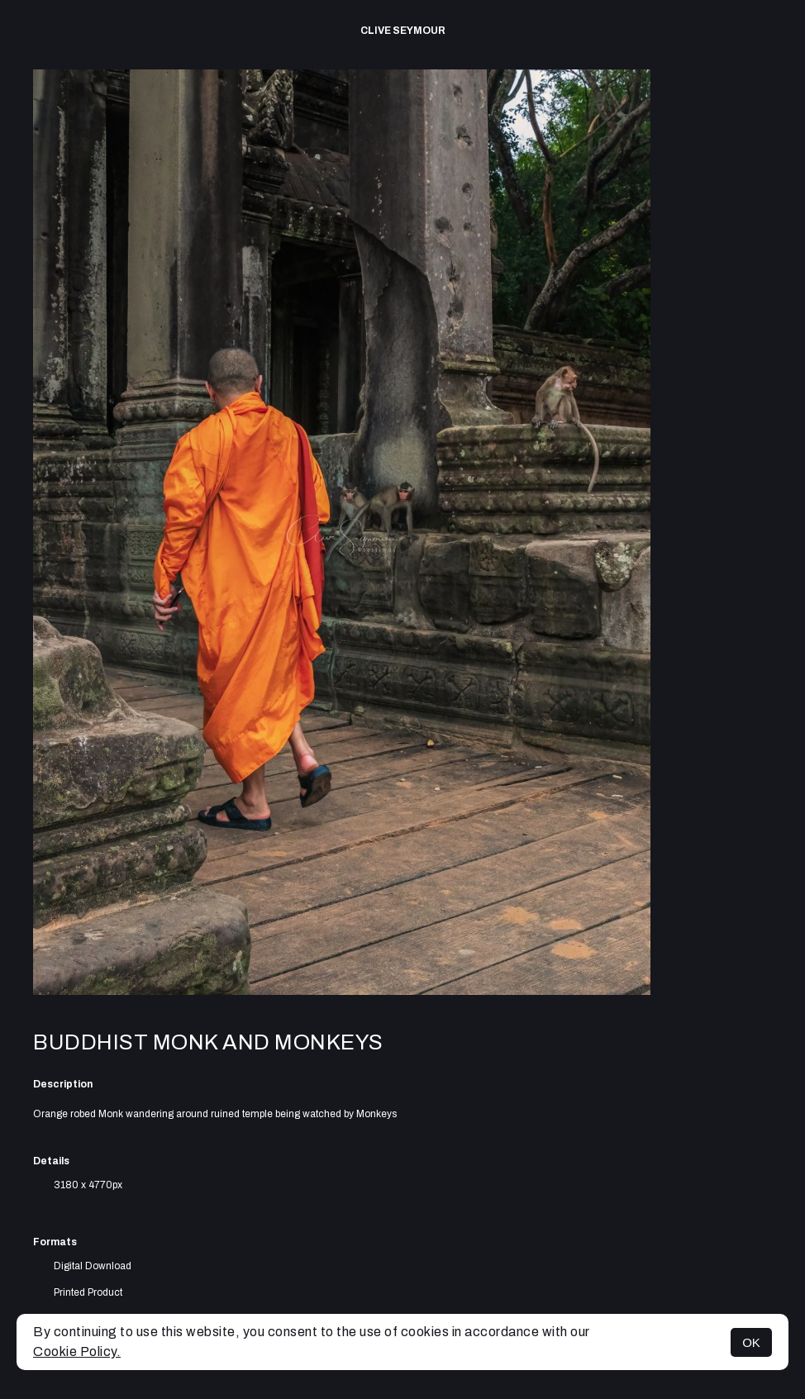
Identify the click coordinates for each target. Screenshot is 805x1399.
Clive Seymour (402, 30)
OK (751, 1342)
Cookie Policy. (77, 1351)
